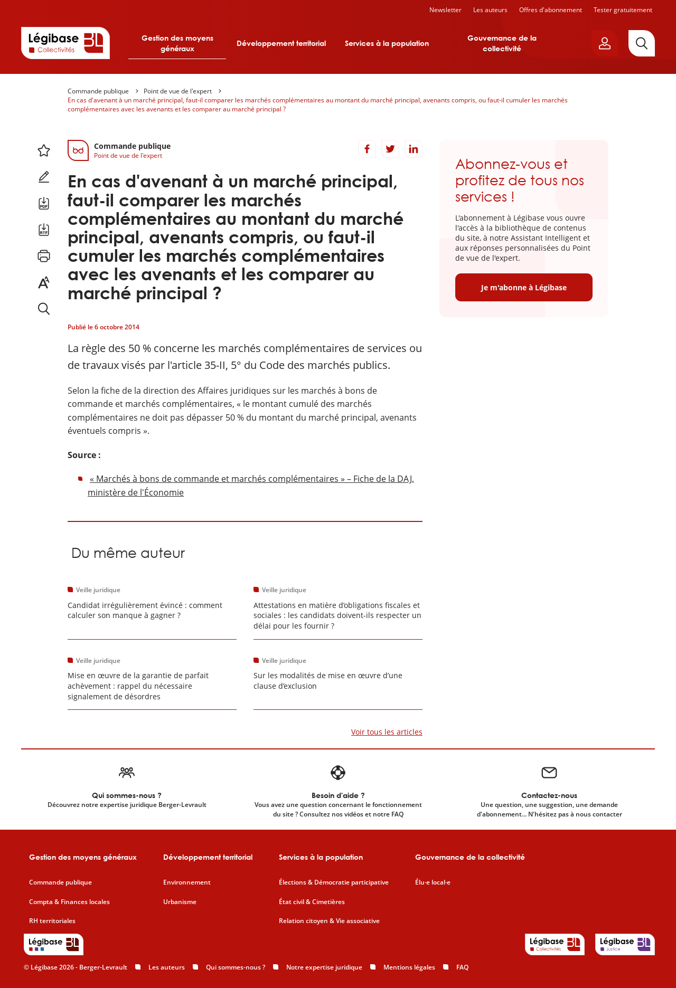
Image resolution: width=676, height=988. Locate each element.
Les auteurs (490, 9)
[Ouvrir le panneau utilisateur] (605, 43)
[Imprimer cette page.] (43, 256)
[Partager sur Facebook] (367, 149)
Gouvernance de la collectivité (502, 43)
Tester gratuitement (623, 9)
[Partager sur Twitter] (390, 149)
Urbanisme (179, 902)
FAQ (462, 967)
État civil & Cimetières (312, 902)
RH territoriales (52, 921)
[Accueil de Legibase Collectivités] (65, 43)
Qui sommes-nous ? (235, 967)
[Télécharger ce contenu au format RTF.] (43, 229)
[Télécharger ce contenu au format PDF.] (43, 203)
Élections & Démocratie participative (334, 882)
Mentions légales (409, 967)
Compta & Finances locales (69, 902)
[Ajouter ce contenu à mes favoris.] (43, 150)
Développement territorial (281, 43)
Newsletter (445, 9)
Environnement (187, 882)
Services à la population (387, 43)
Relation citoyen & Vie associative (329, 921)
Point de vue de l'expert (178, 91)
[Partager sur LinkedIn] (413, 149)
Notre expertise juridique (324, 967)
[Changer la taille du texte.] (43, 282)
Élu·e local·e (432, 882)
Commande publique (98, 91)
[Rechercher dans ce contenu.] (43, 308)
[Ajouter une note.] (43, 176)
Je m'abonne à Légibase (524, 287)
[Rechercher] (641, 43)
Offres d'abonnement (550, 9)
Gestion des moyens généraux (177, 43)
